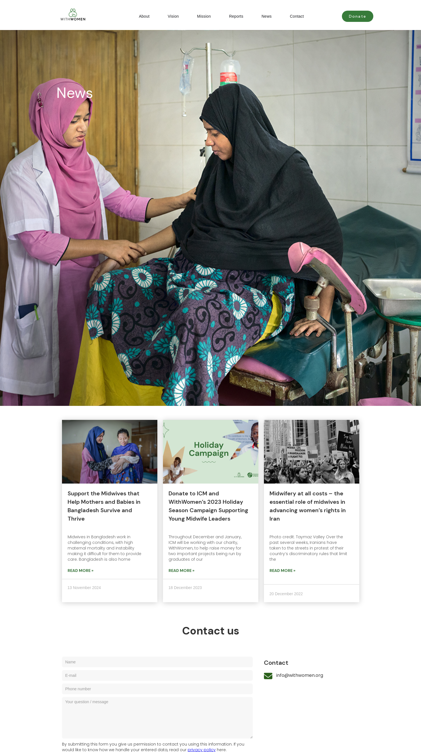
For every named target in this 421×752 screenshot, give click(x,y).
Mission (204, 16)
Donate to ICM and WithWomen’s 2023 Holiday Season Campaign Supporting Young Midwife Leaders (208, 506)
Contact (297, 16)
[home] (67, 15)
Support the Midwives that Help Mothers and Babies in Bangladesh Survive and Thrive (104, 506)
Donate (357, 16)
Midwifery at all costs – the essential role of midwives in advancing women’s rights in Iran (308, 506)
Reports (236, 16)
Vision (173, 16)
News (266, 16)
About (144, 16)
